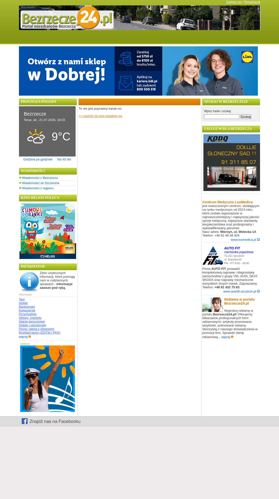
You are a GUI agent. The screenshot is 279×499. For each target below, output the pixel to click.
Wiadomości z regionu (38, 188)
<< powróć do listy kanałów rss (100, 116)
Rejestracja (252, 2)
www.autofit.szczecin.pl (241, 291)
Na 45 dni (64, 159)
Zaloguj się (234, 2)
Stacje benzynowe (32, 321)
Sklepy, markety (30, 318)
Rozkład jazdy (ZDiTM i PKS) (39, 332)
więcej (25, 337)
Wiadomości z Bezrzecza (40, 178)
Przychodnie (28, 314)
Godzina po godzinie (37, 159)
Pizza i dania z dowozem (36, 329)
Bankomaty (27, 307)
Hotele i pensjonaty (32, 325)
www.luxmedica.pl (245, 239)
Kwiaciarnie (27, 310)
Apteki (23, 303)
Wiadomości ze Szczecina (40, 183)
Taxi (22, 299)
